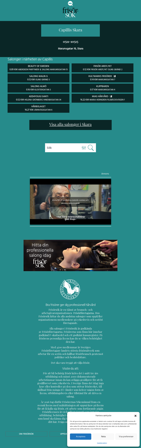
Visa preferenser (126, 436)
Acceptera (80, 436)
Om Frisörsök (26, 420)
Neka (103, 436)
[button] (135, 415)
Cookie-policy (102, 443)
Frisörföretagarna (76, 315)
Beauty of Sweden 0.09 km (38, 69)
